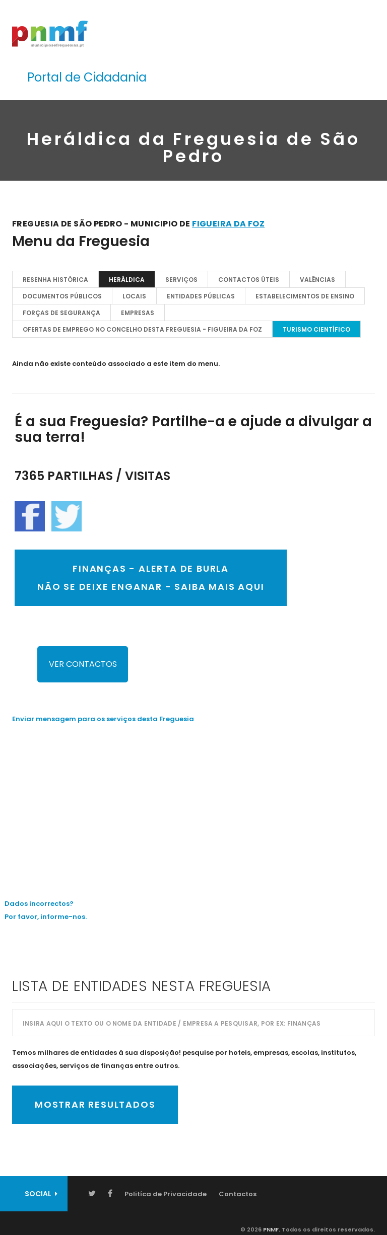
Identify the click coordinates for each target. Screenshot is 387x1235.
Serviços (181, 279)
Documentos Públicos (62, 296)
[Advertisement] (193, 804)
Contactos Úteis (248, 279)
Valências (317, 279)
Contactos (237, 1194)
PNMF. (271, 1229)
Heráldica (127, 279)
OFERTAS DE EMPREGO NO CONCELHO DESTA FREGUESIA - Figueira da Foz (142, 329)
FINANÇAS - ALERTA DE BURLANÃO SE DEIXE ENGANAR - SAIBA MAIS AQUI (150, 577)
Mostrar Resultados (95, 1104)
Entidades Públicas (201, 296)
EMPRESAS (137, 312)
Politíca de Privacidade (165, 1194)
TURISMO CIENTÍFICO (316, 329)
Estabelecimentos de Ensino (304, 296)
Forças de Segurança (61, 312)
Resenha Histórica (55, 279)
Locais (134, 296)
